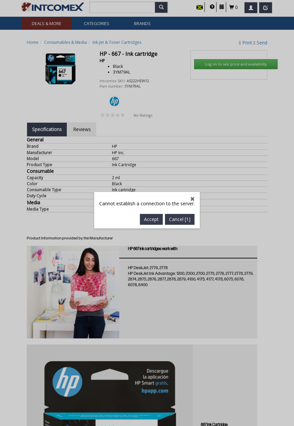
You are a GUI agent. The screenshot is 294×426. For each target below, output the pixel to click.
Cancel (179, 195)
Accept (151, 195)
